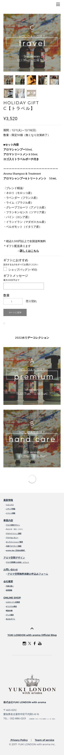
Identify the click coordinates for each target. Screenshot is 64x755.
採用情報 (9, 590)
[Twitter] (29, 643)
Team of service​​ (44, 740)
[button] (15, 312)
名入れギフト (10, 619)
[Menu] (58, 4)
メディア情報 (10, 509)
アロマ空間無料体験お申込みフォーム (28, 573)
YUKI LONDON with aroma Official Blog (32, 635)
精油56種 (9, 610)
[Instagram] (24, 643)
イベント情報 (10, 513)
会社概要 (8, 581)
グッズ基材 (10, 615)
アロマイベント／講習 (13, 533)
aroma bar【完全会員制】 (15, 550)
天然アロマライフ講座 (13, 546)
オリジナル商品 (11, 606)
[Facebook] (34, 643)
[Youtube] (39, 643)
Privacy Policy (19, 740)
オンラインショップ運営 (14, 542)
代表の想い (10, 586)
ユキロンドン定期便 (13, 602)
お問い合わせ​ (10, 569)
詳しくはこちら (29, 250)
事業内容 (8, 520)
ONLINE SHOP (12, 597)
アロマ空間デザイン (13, 525)
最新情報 (8, 500)
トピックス (10, 505)
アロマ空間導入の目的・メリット (17, 562)
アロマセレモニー (12, 538)
